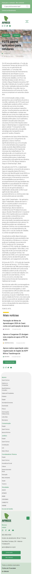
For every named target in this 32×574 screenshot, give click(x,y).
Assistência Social (7, 463)
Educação (4, 474)
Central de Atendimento (9, 10)
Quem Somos (5, 380)
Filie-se (4, 409)
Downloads (5, 405)
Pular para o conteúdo (8, 3)
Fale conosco (9, 557)
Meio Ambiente (6, 477)
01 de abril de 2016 (7, 56)
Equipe (3, 399)
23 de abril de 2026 (16, 329)
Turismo (4, 484)
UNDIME (4, 505)
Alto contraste (20, 3)
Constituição (5, 444)
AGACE (4, 490)
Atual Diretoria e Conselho (6, 389)
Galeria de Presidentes (8, 393)
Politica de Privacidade (9, 568)
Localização (9, 552)
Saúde (3, 480)
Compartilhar (20, 56)
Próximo (16, 35)
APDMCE (4, 493)
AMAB (3, 496)
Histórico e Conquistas (5, 384)
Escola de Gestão (7, 509)
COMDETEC (5, 502)
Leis (3, 448)
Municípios (5, 420)
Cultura (4, 466)
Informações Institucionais (5, 413)
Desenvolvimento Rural (6, 470)
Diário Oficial (5, 451)
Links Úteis (5, 417)
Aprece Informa (6, 432)
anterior (6, 35)
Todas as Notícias (9, 362)
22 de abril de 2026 (16, 356)
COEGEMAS (5, 499)
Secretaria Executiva (7, 402)
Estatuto (4, 396)
